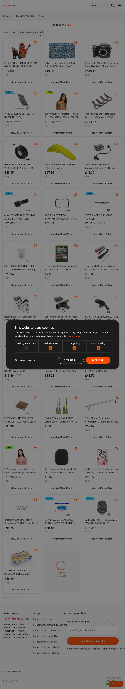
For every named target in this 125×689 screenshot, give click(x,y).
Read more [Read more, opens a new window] (74, 336)
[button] (25, 360)
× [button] (114, 323)
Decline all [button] (71, 360)
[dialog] (62, 344)
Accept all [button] (98, 360)
